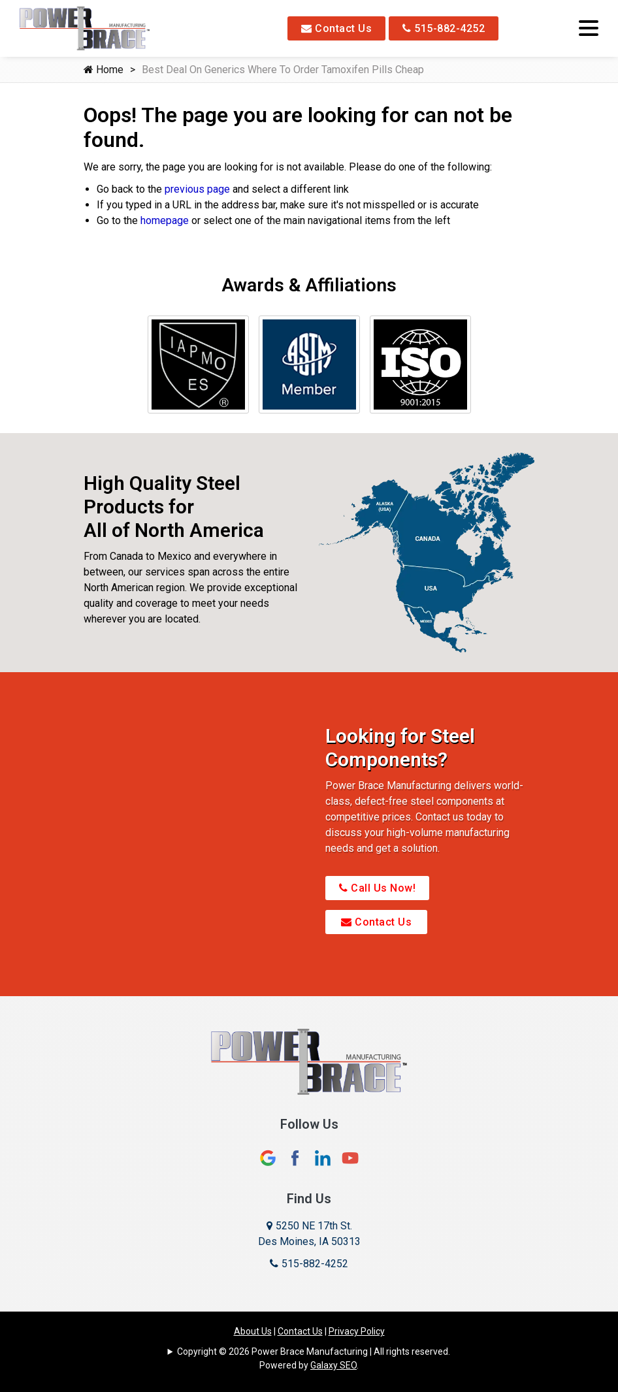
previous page (197, 189)
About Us (253, 1331)
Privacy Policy (357, 1331)
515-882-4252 (443, 28)
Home (103, 69)
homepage (164, 220)
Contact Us (336, 28)
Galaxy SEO (333, 1365)
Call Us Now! (377, 888)
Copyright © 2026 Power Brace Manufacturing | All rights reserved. (313, 1351)
